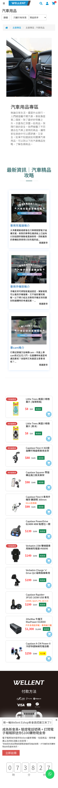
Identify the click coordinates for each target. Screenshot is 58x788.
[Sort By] (38, 17)
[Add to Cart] (49, 414)
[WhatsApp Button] (50, 774)
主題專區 (17, 27)
